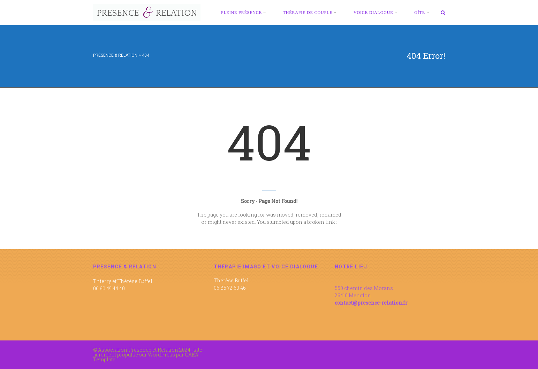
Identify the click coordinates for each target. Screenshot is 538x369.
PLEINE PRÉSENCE (243, 12)
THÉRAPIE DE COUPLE (310, 12)
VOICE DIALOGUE (375, 12)
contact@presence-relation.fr (371, 302)
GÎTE (421, 12)
